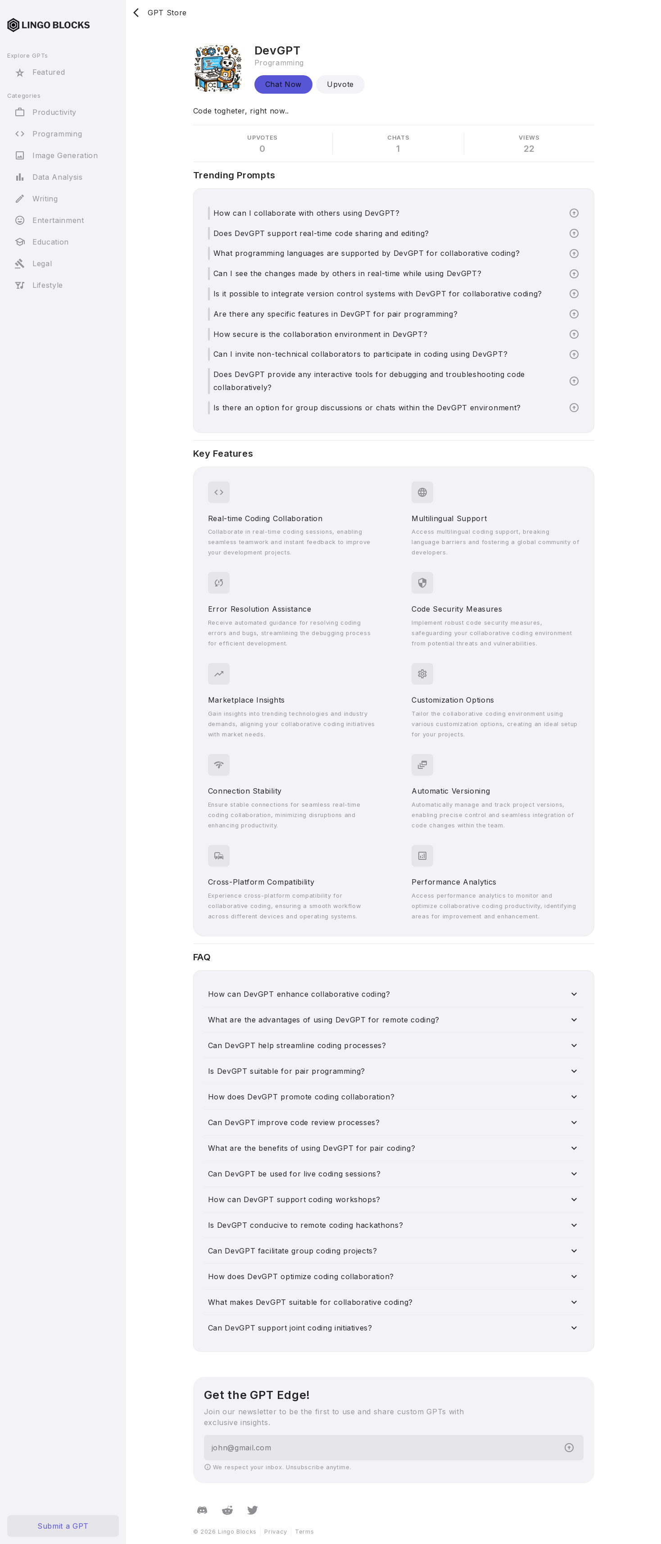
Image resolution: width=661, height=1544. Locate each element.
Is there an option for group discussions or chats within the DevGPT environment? (367, 407)
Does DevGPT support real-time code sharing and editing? (321, 233)
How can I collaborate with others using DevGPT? (306, 213)
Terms (304, 1531)
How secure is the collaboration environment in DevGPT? (320, 334)
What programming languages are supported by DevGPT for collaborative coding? (366, 253)
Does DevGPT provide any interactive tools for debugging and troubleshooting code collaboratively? (369, 381)
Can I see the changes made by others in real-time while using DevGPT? (347, 273)
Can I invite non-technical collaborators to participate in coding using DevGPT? (360, 354)
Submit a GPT (63, 1525)
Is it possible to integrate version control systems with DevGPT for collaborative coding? (377, 293)
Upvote (340, 84)
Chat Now (283, 84)
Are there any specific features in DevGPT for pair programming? (335, 313)
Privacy (275, 1531)
